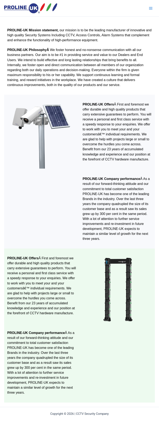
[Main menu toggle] (151, 8)
